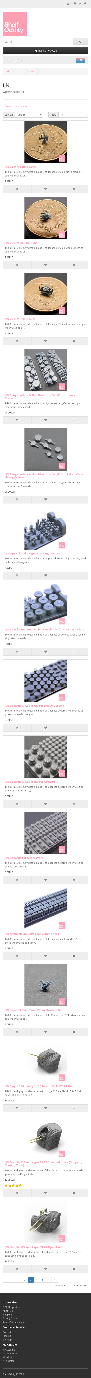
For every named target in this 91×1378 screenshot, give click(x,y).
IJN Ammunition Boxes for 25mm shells (32, 934)
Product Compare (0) (16, 106)
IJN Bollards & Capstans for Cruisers (30, 781)
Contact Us (8, 1332)
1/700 (20, 71)
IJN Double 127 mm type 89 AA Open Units (34, 1247)
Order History (10, 1353)
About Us (8, 1310)
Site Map (7, 1339)
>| (55, 1279)
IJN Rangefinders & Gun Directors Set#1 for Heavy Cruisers (40, 396)
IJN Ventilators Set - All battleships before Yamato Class (44, 629)
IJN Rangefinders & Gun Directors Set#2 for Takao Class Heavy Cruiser (44, 475)
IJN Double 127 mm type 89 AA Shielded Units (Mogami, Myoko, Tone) (43, 1163)
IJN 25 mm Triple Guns (20, 319)
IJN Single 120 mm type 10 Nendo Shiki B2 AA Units (40, 1086)
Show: (53, 114)
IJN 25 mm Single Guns (20, 166)
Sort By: (9, 114)
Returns (7, 1335)
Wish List (7, 1357)
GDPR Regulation (11, 1307)
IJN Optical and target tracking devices (32, 553)
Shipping (7, 1314)
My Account (9, 1349)
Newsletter (8, 1361)
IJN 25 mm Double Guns (21, 243)
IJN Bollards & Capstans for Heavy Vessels (34, 705)
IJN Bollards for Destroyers (24, 858)
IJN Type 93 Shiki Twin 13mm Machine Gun (34, 1010)
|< (6, 1279)
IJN (32, 71)
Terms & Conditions (13, 1322)
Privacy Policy (10, 1318)
